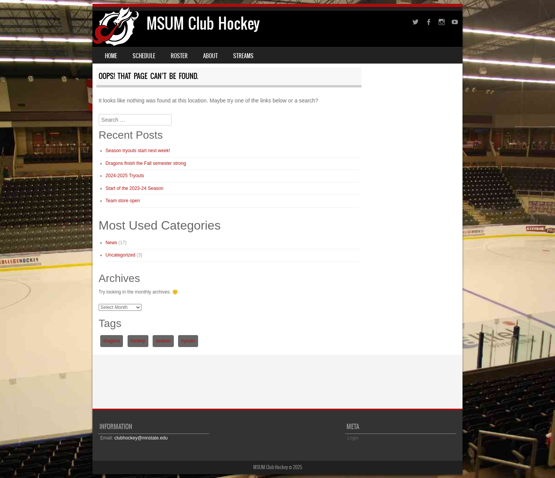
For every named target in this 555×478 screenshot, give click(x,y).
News (111, 242)
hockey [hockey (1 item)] (138, 341)
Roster (179, 56)
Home (111, 56)
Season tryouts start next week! (138, 150)
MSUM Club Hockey (203, 23)
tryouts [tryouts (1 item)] (188, 341)
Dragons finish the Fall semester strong (146, 163)
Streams (243, 56)
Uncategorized (120, 255)
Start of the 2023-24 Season (134, 188)
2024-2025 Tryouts (125, 175)
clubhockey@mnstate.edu (141, 438)
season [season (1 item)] (163, 341)
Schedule (144, 56)
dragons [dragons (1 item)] (111, 341)
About (210, 56)
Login (352, 438)
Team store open (123, 200)
